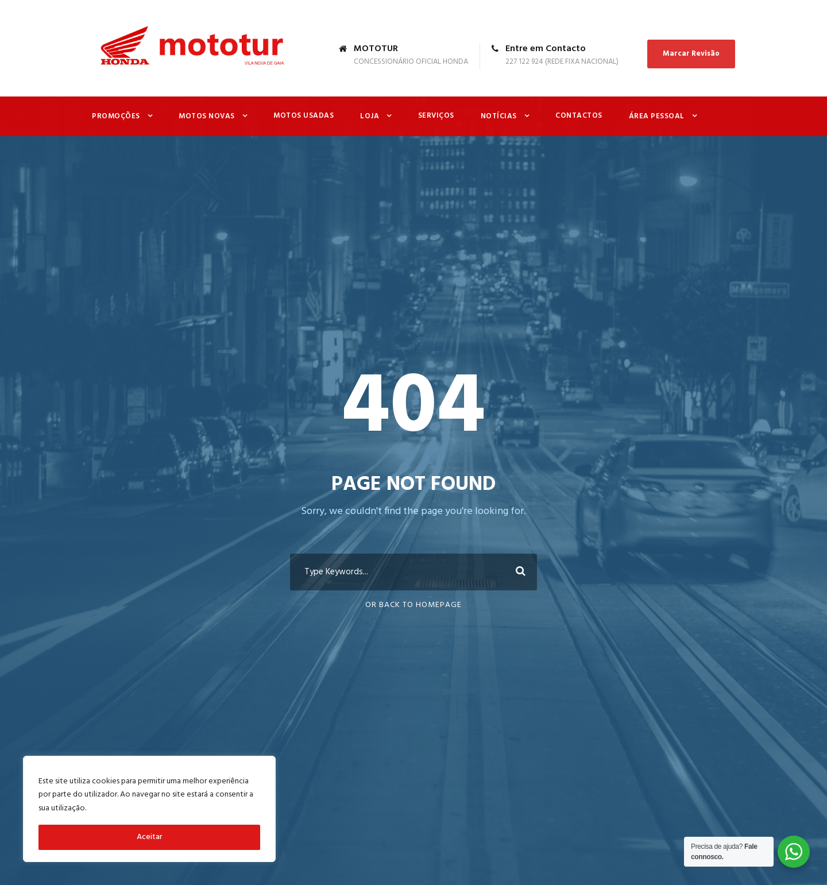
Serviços (436, 116)
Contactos (578, 116)
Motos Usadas (303, 116)
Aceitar (150, 837)
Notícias (499, 116)
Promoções (116, 116)
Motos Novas (207, 116)
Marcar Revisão (691, 54)
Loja (369, 116)
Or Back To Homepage (413, 605)
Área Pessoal (657, 116)
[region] (149, 809)
